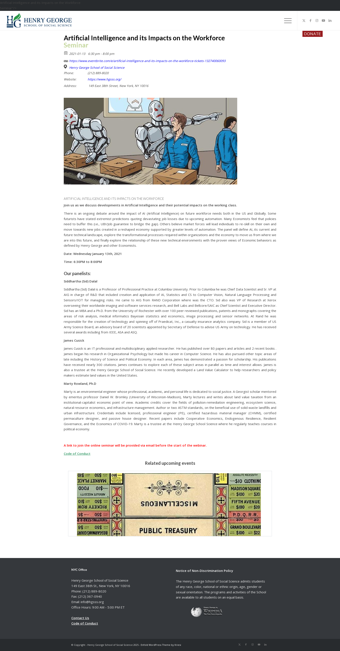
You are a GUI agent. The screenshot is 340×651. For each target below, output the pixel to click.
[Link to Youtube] (323, 20)
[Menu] (286, 20)
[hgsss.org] (39, 21)
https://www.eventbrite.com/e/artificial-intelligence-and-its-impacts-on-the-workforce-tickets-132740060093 (145, 60)
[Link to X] (304, 20)
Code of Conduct (77, 453)
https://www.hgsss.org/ (104, 79)
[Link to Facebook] (310, 20)
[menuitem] (286, 20)
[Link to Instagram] (317, 20)
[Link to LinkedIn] (330, 20)
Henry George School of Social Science (96, 68)
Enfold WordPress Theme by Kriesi (161, 644)
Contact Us (80, 618)
